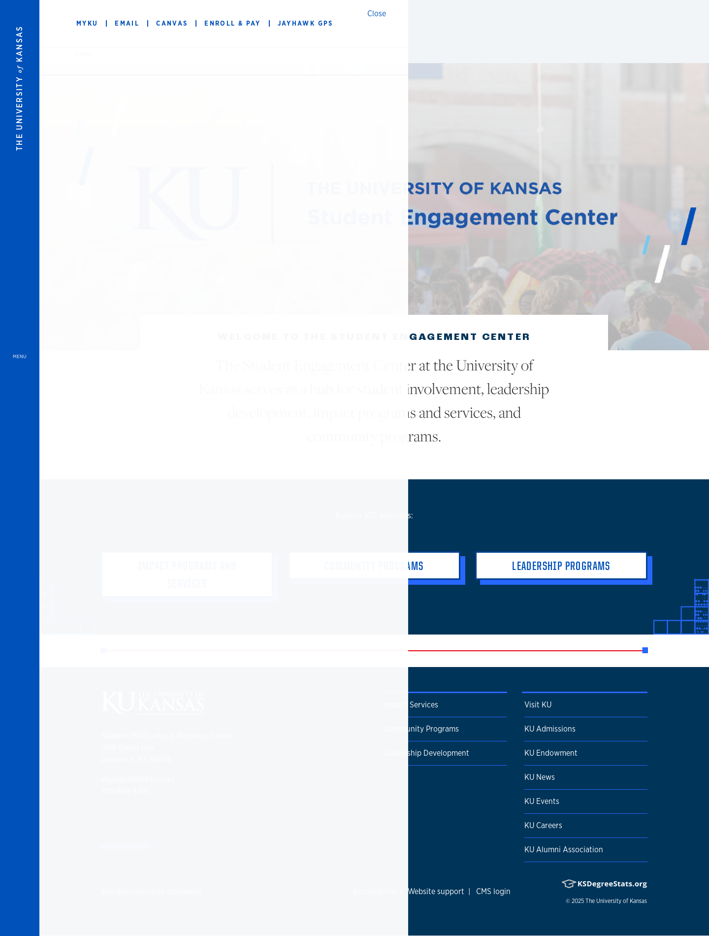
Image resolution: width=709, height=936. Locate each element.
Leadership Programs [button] (561, 565)
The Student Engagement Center (223, 23)
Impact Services (411, 705)
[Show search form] (666, 24)
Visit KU (537, 705)
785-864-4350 (125, 791)
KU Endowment (551, 753)
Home (83, 53)
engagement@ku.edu (137, 779)
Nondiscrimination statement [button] (151, 892)
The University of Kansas (616, 901)
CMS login (493, 891)
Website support (436, 891)
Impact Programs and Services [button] (187, 574)
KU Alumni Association (563, 849)
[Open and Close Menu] (19, 468)
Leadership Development (426, 753)
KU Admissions (550, 729)
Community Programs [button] (373, 565)
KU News (539, 777)
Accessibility (374, 891)
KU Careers (543, 825)
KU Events (541, 801)
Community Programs (421, 729)
